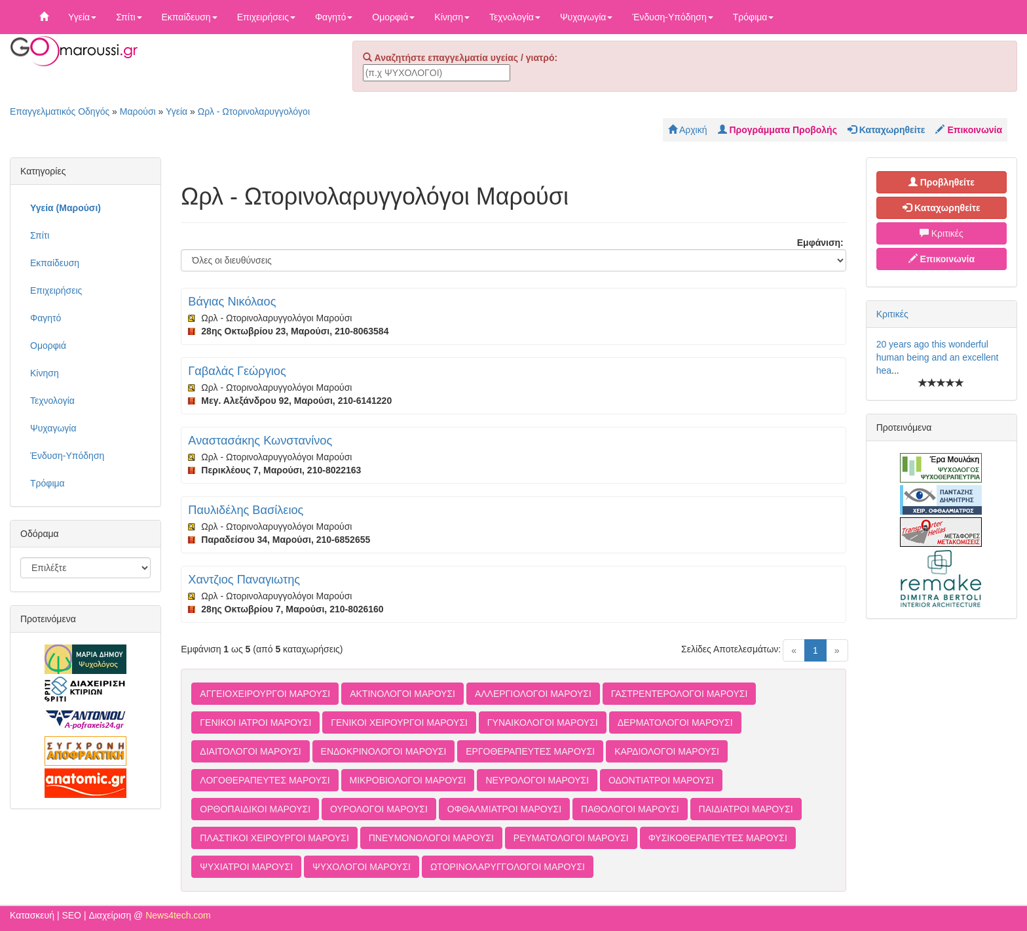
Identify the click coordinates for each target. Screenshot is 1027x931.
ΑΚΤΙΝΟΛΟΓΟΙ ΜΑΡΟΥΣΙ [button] (402, 693)
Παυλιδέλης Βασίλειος (245, 510)
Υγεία (82, 17)
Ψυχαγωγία (586, 17)
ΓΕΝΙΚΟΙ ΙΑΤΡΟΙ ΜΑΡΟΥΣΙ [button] (255, 722)
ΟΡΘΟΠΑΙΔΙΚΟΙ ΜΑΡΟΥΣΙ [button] (255, 809)
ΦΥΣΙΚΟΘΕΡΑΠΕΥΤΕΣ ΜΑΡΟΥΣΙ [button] (717, 838)
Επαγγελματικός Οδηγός (59, 111)
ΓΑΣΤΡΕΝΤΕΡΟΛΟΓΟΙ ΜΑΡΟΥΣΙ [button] (679, 693)
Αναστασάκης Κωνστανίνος (260, 440)
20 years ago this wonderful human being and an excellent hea (937, 357)
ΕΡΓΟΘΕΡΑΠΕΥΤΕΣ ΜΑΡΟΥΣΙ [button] (530, 751)
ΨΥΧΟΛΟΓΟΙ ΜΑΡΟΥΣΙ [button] (361, 867)
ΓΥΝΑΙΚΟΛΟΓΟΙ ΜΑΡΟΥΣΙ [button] (542, 722)
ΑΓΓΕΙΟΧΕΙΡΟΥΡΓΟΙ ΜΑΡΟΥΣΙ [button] (265, 693)
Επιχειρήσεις (266, 17)
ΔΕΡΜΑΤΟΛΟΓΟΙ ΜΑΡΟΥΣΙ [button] (675, 722)
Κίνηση (452, 17)
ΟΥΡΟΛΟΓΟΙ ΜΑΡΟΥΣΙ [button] (379, 809)
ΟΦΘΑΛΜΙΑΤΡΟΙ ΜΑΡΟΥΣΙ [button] (504, 809)
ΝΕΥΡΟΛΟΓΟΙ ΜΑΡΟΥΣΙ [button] (537, 780)
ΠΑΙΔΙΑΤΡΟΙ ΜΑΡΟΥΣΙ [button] (746, 809)
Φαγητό (333, 17)
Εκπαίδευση (189, 17)
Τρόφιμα (753, 17)
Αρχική (687, 130)
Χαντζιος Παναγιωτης (244, 579)
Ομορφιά (393, 17)
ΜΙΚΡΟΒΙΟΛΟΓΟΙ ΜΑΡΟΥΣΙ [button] (408, 780)
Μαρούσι (138, 111)
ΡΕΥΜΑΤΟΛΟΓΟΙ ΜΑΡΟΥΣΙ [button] (571, 838)
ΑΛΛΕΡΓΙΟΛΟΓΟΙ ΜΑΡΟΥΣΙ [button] (533, 693)
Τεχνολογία (514, 17)
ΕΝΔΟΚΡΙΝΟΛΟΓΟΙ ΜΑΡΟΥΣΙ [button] (384, 751)
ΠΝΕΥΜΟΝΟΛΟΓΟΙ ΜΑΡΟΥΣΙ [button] (431, 838)
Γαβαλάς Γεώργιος (237, 371)
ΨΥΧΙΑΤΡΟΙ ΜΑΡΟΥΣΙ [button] (246, 867)
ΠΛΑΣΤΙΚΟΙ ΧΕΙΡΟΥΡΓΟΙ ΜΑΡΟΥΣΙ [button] (274, 838)
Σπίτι (128, 17)
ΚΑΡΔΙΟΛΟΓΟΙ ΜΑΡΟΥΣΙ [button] (666, 751)
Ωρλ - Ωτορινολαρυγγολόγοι (254, 111)
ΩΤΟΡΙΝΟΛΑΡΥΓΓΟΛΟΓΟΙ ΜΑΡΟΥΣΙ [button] (507, 867)
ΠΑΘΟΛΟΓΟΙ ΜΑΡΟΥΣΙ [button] (630, 809)
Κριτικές (941, 233)
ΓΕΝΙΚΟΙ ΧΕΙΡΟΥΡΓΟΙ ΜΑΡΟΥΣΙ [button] (399, 722)
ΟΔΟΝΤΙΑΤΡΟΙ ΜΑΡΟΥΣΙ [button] (661, 780)
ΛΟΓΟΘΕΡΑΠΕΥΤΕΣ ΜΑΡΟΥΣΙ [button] (264, 780)
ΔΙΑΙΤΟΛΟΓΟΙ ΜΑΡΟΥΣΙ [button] (250, 751)
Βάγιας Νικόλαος (232, 301)
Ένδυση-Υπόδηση (672, 17)
